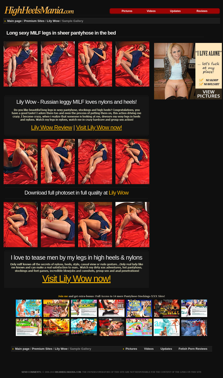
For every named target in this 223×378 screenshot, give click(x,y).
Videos (151, 11)
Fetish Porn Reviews (193, 348)
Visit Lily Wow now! (99, 127)
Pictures (127, 11)
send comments (31, 372)
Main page (14, 21)
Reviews (202, 11)
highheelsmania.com (68, 372)
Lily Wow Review (51, 127)
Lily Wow (53, 21)
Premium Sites (34, 21)
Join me (63, 296)
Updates (175, 11)
